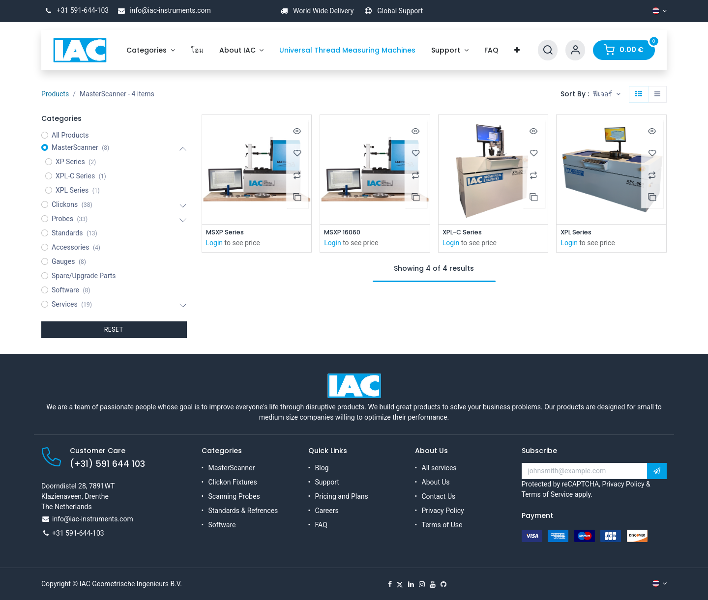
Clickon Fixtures (232, 482)
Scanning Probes (234, 496)
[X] (399, 584)
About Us (436, 482)
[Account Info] (575, 50)
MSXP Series (226, 233)
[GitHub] (443, 584)
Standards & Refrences (243, 510)
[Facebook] (390, 584)
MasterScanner (231, 468)
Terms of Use (442, 525)
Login (214, 244)
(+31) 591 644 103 (107, 464)
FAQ (321, 525)
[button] (606, 94)
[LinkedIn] (411, 584)
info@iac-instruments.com (163, 10)
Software (222, 525)
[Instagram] (422, 584)
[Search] (548, 50)
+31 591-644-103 (75, 10)
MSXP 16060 (344, 233)
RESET (113, 329)
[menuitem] (150, 50)
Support (327, 482)
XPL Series (577, 233)
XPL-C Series (464, 233)
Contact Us (439, 496)
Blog (322, 468)
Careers (327, 510)
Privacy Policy (443, 510)
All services (439, 468)
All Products (70, 135)
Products (55, 94)
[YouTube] (433, 584)
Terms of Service (547, 494)
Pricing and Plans (341, 496)
